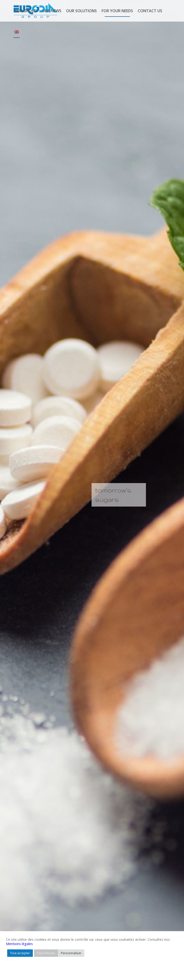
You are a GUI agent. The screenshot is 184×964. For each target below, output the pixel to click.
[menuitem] (25, 10)
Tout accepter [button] (20, 953)
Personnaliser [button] (71, 953)
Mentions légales (19, 943)
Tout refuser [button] (46, 953)
